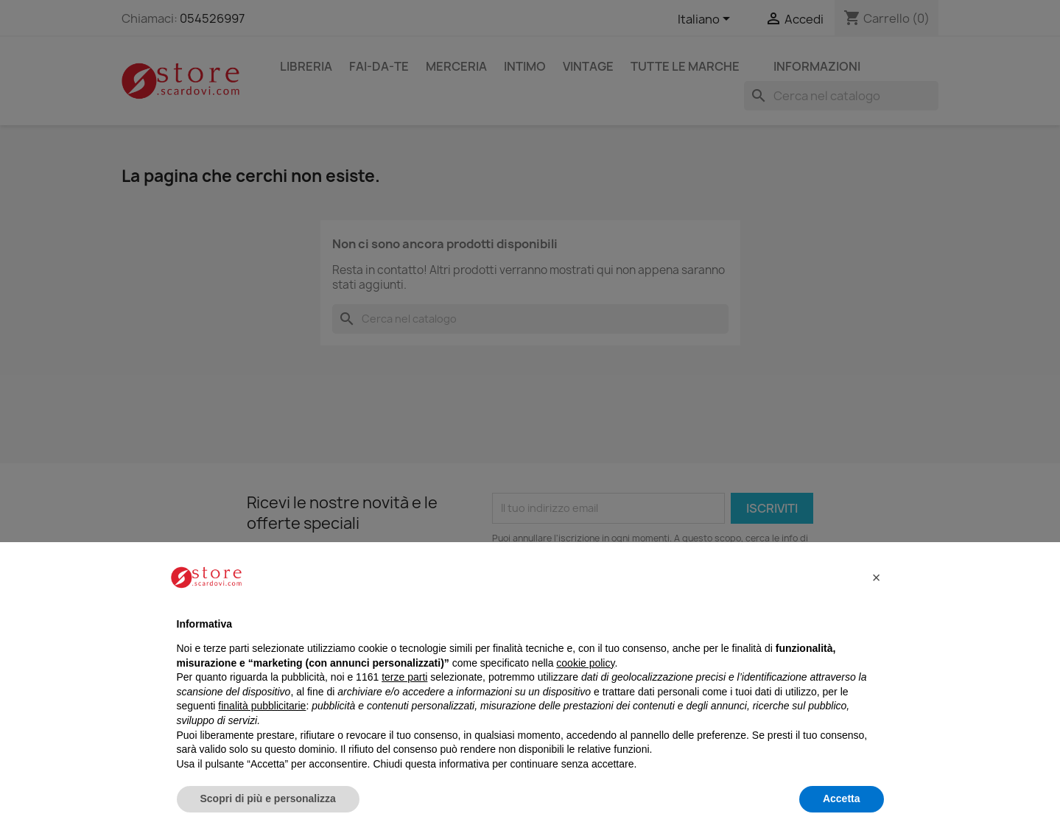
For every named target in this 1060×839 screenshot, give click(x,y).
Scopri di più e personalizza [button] (268, 798)
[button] (876, 577)
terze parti (404, 677)
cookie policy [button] (585, 663)
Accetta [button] (841, 798)
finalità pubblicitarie (262, 706)
